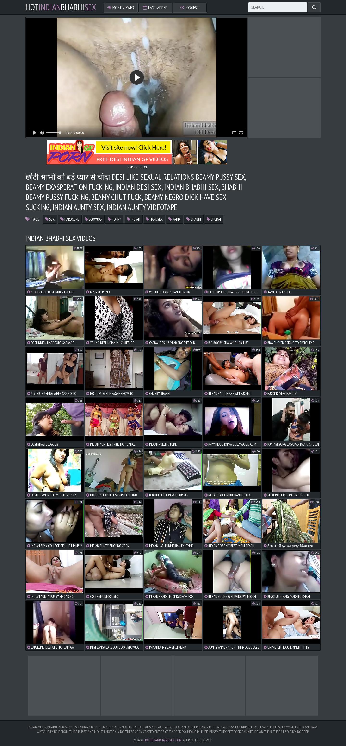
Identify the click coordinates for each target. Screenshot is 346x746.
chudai (214, 219)
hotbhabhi (60, 7)
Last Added (155, 7)
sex (50, 219)
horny (114, 219)
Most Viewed (120, 7)
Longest (189, 7)
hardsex (154, 219)
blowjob (93, 219)
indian (133, 219)
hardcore (69, 219)
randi (174, 219)
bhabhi (193, 219)
